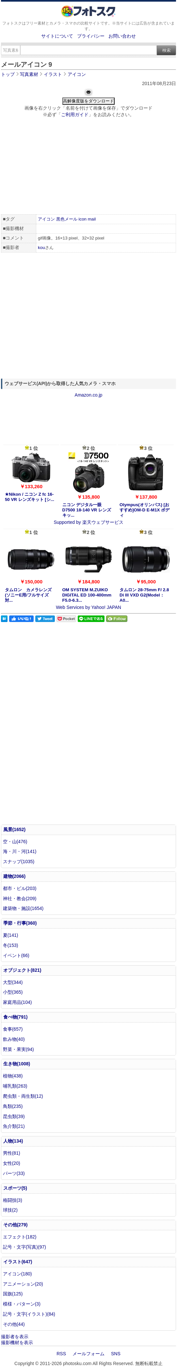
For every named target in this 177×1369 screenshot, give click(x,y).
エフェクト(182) (20, 1236)
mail (92, 219)
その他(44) (14, 1324)
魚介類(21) (14, 1126)
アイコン (46, 219)
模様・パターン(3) (21, 1304)
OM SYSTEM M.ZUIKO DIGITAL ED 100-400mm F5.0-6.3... (87, 595)
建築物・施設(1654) (23, 908)
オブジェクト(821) (22, 970)
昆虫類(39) (14, 1116)
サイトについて (57, 36)
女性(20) (11, 1163)
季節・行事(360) (20, 923)
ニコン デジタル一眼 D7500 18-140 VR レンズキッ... (86, 510)
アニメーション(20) (23, 1284)
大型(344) (13, 982)
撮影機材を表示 (17, 1342)
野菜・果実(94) (18, 1049)
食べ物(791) (15, 1017)
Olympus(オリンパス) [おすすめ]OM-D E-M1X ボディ (144, 510)
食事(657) (13, 1029)
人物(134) (13, 1141)
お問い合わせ (122, 36)
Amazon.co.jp (89, 395)
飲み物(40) (14, 1039)
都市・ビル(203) (20, 888)
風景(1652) (14, 829)
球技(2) (10, 1210)
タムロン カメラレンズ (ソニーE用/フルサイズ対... (28, 595)
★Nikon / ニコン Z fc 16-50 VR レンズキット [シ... (29, 497)
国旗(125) (13, 1293)
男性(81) (11, 1153)
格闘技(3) (12, 1200)
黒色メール (66, 219)
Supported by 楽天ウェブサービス (88, 522)
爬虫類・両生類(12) (23, 1096)
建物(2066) (14, 876)
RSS (61, 1353)
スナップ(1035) (18, 861)
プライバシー (91, 36)
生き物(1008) (16, 1063)
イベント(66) (16, 955)
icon (83, 219)
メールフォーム (88, 1353)
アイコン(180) (17, 1273)
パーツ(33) (14, 1173)
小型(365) (13, 992)
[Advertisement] (88, 167)
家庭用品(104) (17, 1002)
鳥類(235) (13, 1106)
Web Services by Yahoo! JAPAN (88, 607)
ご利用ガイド (74, 114)
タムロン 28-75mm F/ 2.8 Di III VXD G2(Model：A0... (144, 595)
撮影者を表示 (14, 1336)
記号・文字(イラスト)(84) (29, 1314)
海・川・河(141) (20, 851)
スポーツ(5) (15, 1188)
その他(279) (15, 1224)
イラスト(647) (17, 1261)
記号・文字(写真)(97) (24, 1247)
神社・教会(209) (20, 898)
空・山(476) (15, 841)
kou (41, 247)
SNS (116, 1353)
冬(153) (10, 945)
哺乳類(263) (15, 1086)
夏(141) (10, 935)
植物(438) (13, 1075)
